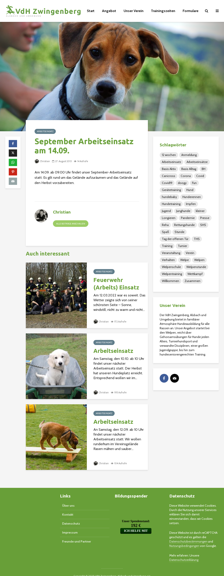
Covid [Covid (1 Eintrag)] (200, 176)
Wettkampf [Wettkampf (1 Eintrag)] (195, 274)
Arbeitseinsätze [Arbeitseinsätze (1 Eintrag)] (197, 162)
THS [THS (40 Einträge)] (197, 239)
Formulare (190, 11)
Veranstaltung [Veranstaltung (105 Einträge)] (171, 253)
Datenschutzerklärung (183, 552)
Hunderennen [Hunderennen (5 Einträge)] (191, 197)
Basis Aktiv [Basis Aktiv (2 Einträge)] (169, 169)
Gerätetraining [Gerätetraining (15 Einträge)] (171, 190)
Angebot (109, 11)
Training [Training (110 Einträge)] (167, 246)
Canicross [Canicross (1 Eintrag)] (168, 176)
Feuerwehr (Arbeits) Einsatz (116, 284)
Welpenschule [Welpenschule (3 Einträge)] (171, 267)
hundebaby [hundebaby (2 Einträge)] (169, 197)
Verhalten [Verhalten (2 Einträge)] (168, 260)
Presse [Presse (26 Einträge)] (204, 218)
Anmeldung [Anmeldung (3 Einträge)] (189, 155)
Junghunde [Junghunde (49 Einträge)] (183, 211)
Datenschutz (71, 516)
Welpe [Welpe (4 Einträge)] (184, 260)
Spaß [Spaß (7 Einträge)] (165, 232)
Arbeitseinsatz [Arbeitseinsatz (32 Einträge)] (171, 162)
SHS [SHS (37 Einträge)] (203, 225)
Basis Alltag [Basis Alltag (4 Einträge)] (188, 169)
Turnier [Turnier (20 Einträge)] (182, 246)
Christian (42, 161)
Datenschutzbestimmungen (188, 534)
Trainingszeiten (163, 11)
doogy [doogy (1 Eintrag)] (182, 183)
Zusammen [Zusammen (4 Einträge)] (192, 281)
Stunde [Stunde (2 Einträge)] (179, 232)
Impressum (70, 525)
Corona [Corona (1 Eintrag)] (186, 176)
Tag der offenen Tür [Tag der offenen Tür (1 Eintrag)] (175, 239)
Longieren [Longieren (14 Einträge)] (168, 218)
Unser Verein (134, 11)
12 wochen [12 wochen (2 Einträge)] (169, 155)
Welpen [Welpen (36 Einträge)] (199, 260)
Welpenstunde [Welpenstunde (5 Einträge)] (196, 267)
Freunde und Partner (76, 534)
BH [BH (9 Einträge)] (203, 169)
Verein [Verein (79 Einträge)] (190, 253)
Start (90, 11)
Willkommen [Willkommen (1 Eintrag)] (170, 281)
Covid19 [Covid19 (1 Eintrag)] (167, 183)
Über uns (68, 498)
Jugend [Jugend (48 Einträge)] (166, 211)
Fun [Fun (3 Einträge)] (194, 183)
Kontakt (67, 507)
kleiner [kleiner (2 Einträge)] (200, 211)
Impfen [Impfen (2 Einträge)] (191, 204)
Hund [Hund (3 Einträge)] (189, 190)
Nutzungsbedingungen (184, 538)
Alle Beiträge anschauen (70, 223)
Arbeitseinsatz (45, 131)
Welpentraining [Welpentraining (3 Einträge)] (172, 274)
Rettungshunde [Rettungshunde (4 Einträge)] (184, 225)
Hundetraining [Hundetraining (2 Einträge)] (171, 204)
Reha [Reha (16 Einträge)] (165, 225)
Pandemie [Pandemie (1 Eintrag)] (188, 218)
